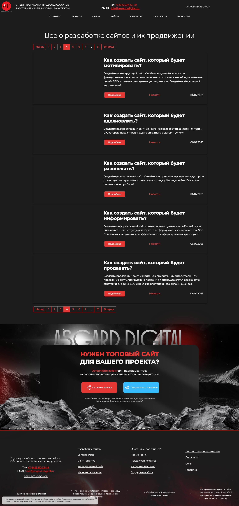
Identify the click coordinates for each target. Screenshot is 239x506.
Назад (40, 46)
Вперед (109, 46)
